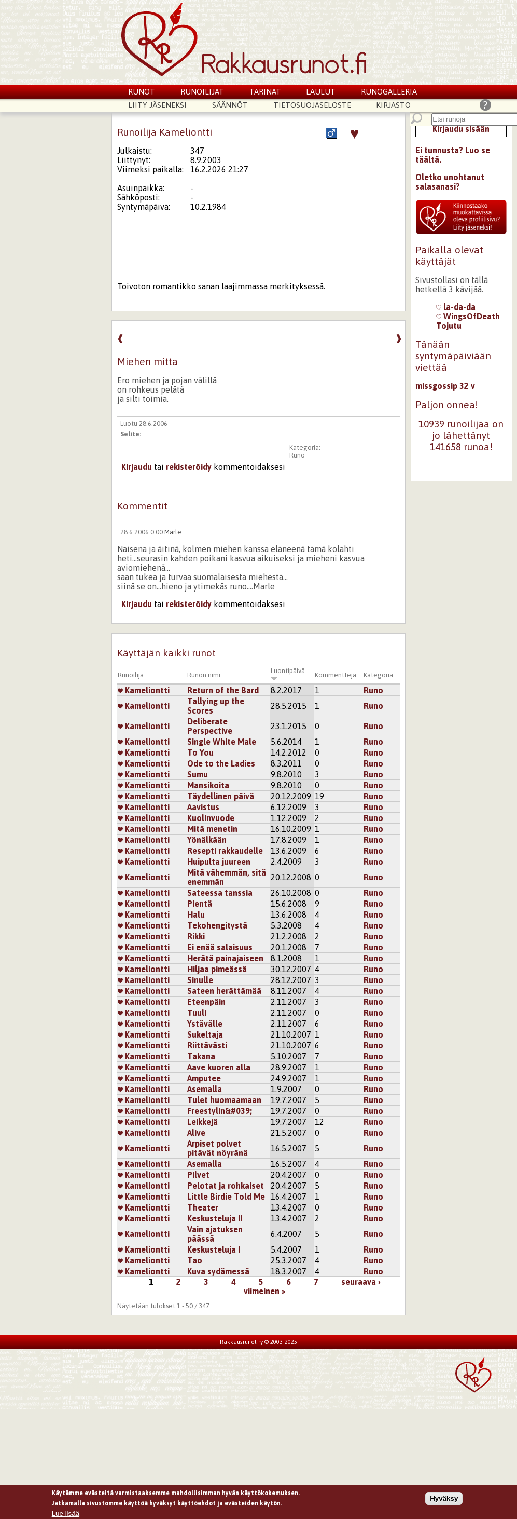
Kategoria (378, 675)
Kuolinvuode (210, 818)
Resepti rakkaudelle (225, 850)
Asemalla (204, 1089)
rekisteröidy (189, 467)
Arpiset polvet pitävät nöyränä (217, 1148)
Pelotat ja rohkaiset (225, 1185)
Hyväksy (444, 1499)
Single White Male (221, 741)
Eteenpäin (206, 1001)
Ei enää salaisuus (220, 947)
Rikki (196, 936)
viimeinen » (264, 1291)
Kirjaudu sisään (461, 128)
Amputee (204, 1078)
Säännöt (230, 105)
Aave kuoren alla (218, 1067)
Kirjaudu (136, 467)
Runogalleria (389, 91)
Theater (202, 1207)
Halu (196, 914)
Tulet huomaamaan (224, 1100)
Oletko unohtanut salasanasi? (449, 181)
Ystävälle (204, 1023)
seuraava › (361, 1281)
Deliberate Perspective (209, 726)
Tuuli (196, 1012)
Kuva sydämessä (218, 1271)
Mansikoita (208, 785)
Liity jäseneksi (157, 105)
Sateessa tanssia (220, 892)
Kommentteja (335, 675)
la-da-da (456, 307)
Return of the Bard (223, 690)
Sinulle (200, 980)
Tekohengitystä (217, 925)
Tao (194, 1260)
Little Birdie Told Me (226, 1196)
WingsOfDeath (468, 316)
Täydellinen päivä (220, 796)
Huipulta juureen (218, 861)
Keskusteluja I (213, 1249)
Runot (141, 91)
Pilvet (198, 1174)
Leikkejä (202, 1121)
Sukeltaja (205, 1034)
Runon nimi (203, 675)
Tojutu (449, 325)
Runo (297, 455)
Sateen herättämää (224, 991)
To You (200, 752)
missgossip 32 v (445, 386)
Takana (201, 1056)
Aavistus (203, 807)
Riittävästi (207, 1045)
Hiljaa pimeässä (217, 969)
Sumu (197, 774)
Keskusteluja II (214, 1218)
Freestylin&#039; (219, 1110)
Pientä (199, 903)
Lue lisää (65, 1514)
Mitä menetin (212, 829)
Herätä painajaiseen (225, 958)
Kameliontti (144, 690)
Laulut (321, 91)
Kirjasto (393, 105)
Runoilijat (202, 91)
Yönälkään (207, 839)
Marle (172, 532)
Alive (196, 1132)
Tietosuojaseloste (312, 105)
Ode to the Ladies (221, 763)
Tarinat (265, 91)
